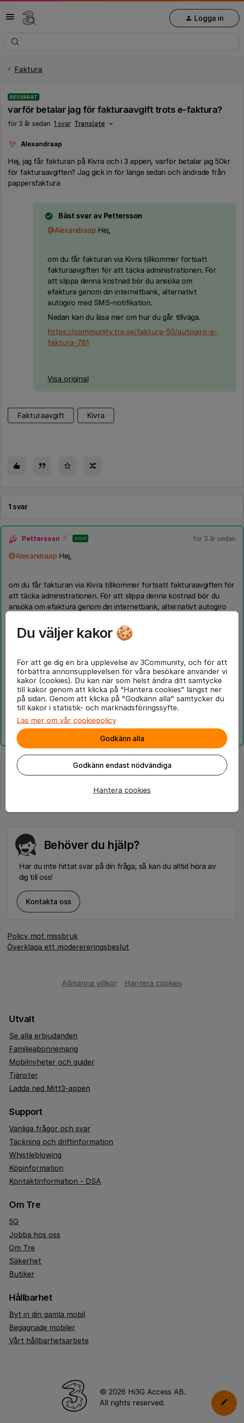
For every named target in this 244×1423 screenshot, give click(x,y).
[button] (122, 790)
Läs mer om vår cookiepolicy (66, 720)
